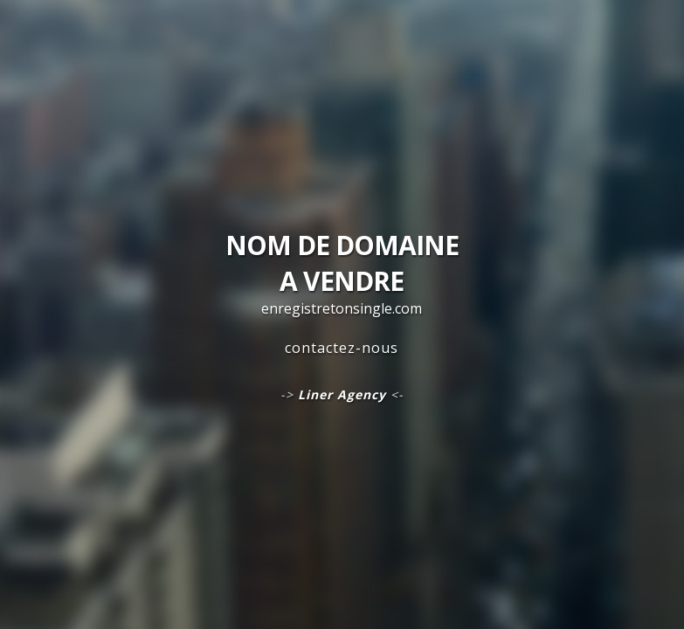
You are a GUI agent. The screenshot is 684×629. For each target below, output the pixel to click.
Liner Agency (342, 394)
